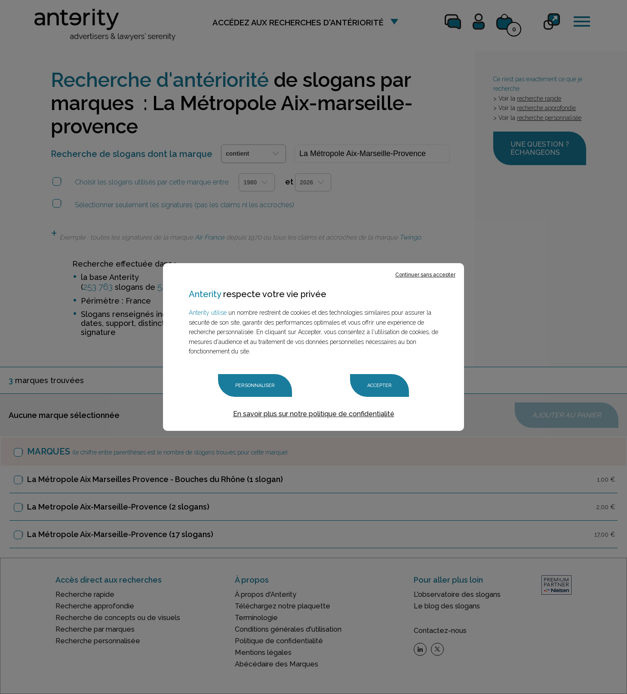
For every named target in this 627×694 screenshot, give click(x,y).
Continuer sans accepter (425, 275)
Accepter (379, 385)
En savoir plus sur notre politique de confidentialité (313, 414)
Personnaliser (255, 385)
